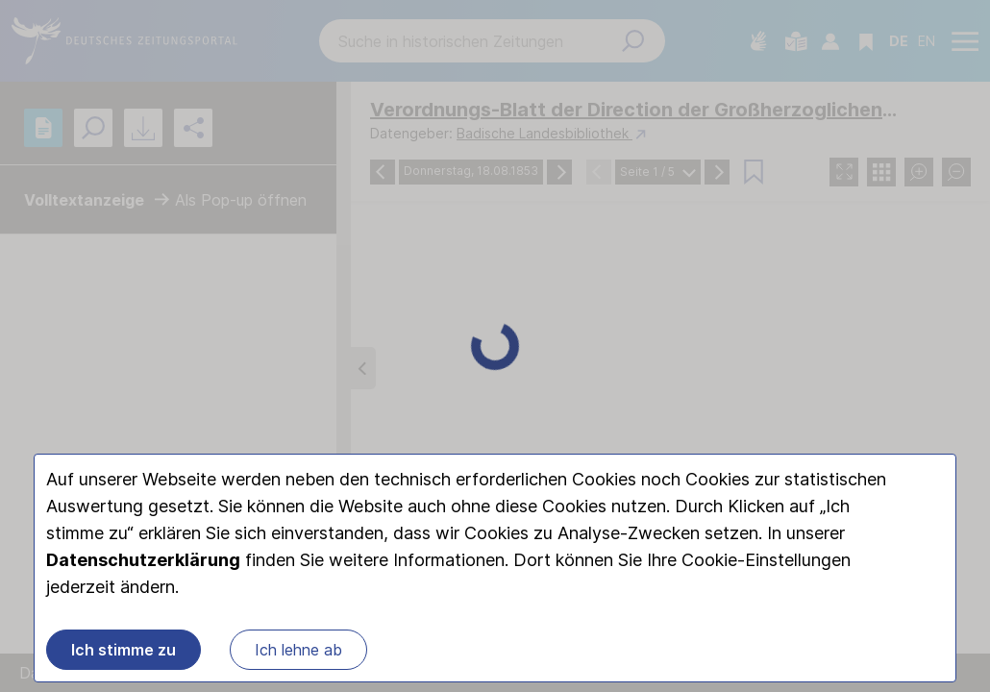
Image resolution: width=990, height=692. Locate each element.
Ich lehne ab (298, 651)
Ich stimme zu (123, 651)
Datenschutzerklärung (143, 562)
